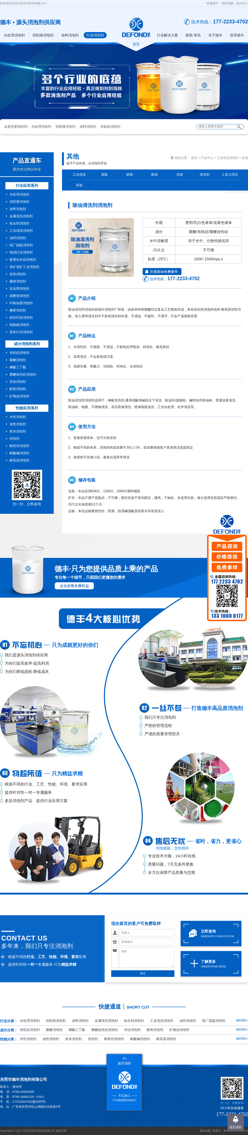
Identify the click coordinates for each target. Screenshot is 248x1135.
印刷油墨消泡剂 (21, 303)
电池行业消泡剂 (21, 252)
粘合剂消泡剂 (19, 223)
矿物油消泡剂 (19, 396)
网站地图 (228, 3)
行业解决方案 (167, 35)
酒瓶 (104, 174)
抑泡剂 (14, 438)
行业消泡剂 (95, 35)
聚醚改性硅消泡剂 (23, 374)
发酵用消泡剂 (19, 296)
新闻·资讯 (193, 35)
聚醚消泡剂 (18, 360)
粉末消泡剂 (18, 431)
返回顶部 (235, 1127)
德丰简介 (242, 3)
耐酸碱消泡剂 (19, 453)
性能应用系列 (27, 408)
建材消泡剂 (18, 281)
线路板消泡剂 (19, 325)
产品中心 (207, 158)
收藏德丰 (212, 3)
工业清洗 (79, 174)
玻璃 (129, 174)
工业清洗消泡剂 (21, 230)
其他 (245, 158)
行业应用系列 (27, 186)
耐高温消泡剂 (19, 460)
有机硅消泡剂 (110, 126)
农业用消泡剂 (19, 288)
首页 (194, 158)
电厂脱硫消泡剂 (21, 245)
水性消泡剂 (18, 417)
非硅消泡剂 (18, 381)
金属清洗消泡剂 (21, 216)
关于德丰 (215, 35)
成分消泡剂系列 (27, 344)
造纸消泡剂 (18, 274)
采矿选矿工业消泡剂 (24, 267)
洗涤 (179, 174)
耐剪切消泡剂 (19, 446)
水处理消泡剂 (14, 35)
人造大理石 (230, 174)
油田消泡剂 (18, 238)
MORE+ (242, 1020)
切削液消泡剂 (43, 35)
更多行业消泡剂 (21, 332)
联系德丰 (237, 35)
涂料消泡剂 (70, 35)
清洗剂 (205, 174)
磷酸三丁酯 (18, 367)
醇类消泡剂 (18, 389)
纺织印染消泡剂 (21, 317)
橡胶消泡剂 (18, 310)
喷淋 (154, 174)
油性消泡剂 (18, 424)
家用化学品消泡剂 (23, 259)
